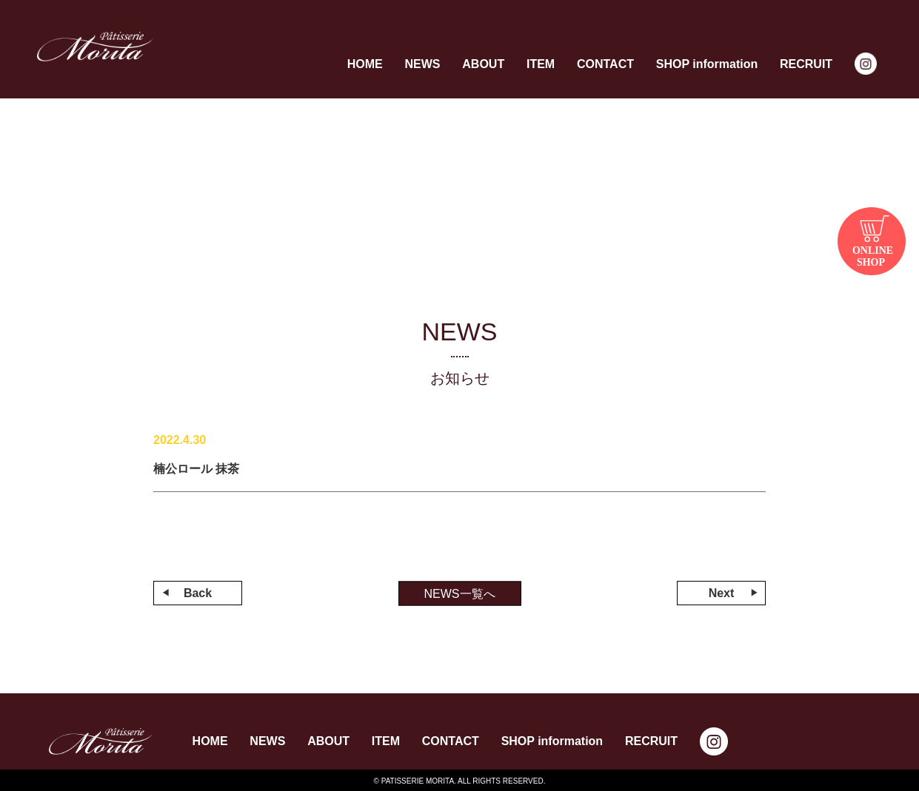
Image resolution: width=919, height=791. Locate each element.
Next (722, 593)
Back (198, 593)
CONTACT (605, 64)
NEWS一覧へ (459, 593)
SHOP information (707, 64)
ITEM (541, 64)
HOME (365, 64)
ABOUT (483, 64)
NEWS (422, 64)
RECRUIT (806, 64)
